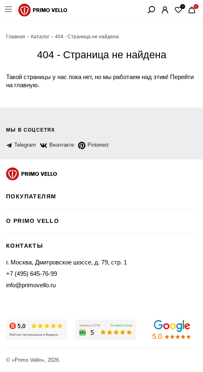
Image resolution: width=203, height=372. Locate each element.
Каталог (40, 37)
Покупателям (31, 196)
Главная (15, 37)
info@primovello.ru (31, 285)
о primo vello (32, 221)
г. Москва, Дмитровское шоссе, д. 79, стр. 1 (66, 262)
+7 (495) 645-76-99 (31, 273)
